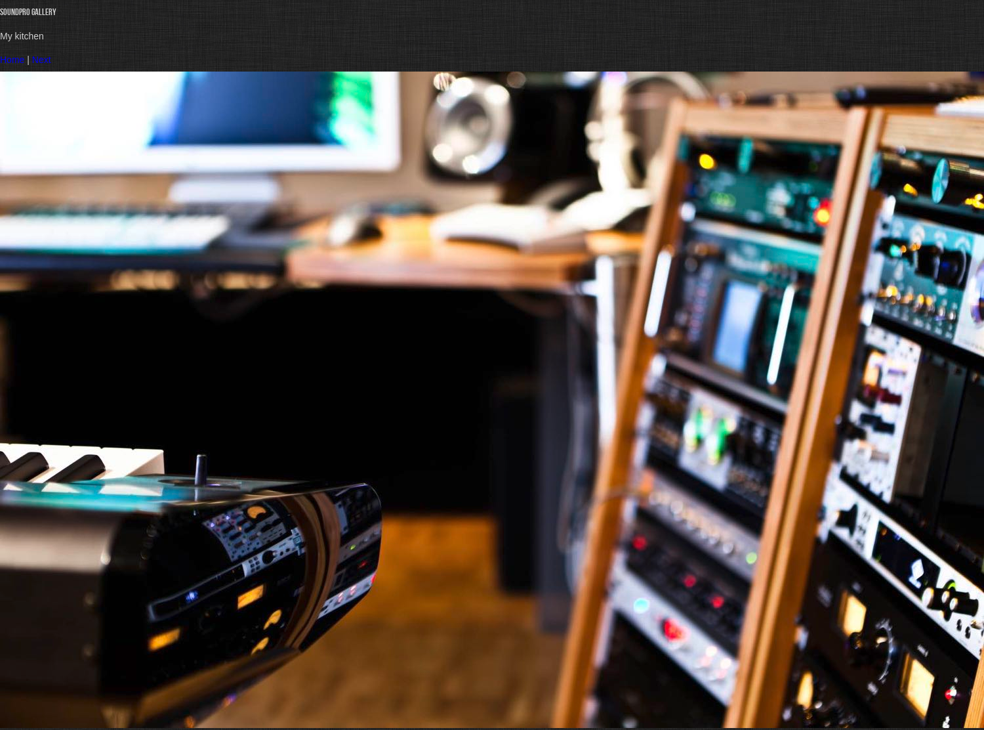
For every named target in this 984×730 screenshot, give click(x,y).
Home (12, 59)
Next (41, 59)
